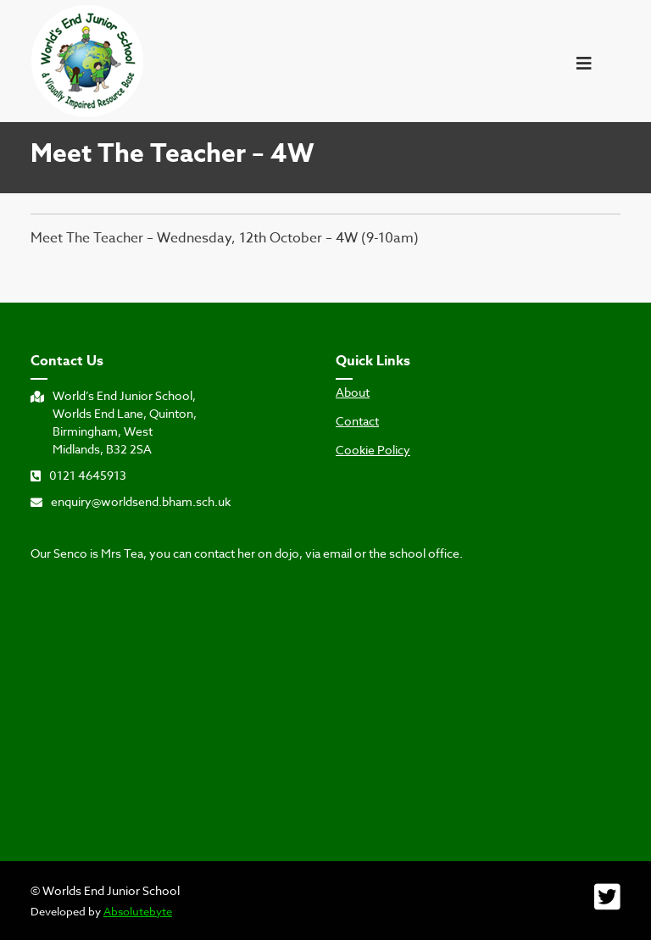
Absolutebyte (137, 911)
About (353, 392)
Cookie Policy (373, 450)
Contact (357, 421)
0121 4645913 (78, 475)
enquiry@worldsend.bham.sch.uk (131, 501)
